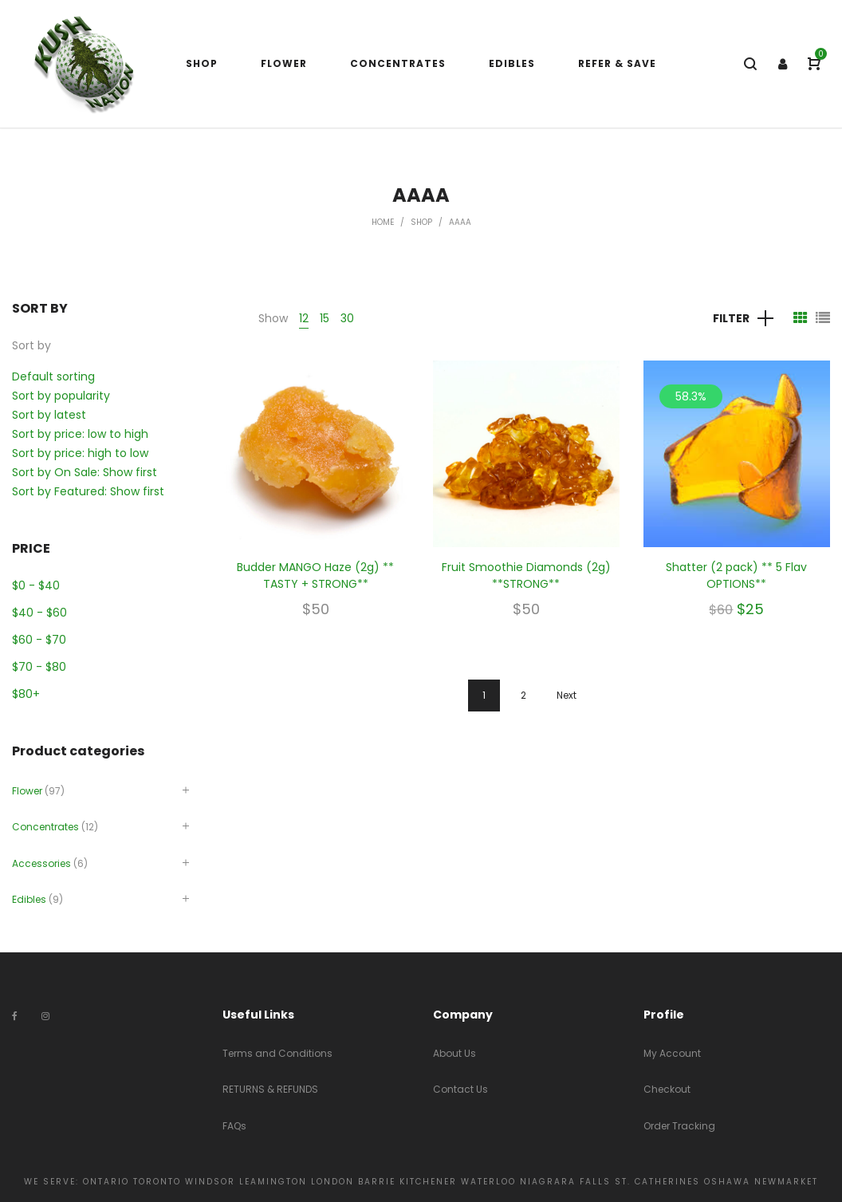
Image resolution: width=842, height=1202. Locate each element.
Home (383, 222)
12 (304, 318)
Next (566, 695)
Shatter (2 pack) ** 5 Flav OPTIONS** (736, 575)
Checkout (667, 1089)
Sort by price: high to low (80, 453)
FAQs (234, 1126)
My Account (672, 1053)
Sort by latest (49, 415)
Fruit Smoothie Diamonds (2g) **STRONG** (526, 575)
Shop (421, 222)
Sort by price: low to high (80, 434)
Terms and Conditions (277, 1053)
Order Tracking (679, 1126)
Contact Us (460, 1089)
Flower (27, 791)
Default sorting (53, 376)
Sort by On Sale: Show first (84, 472)
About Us (454, 1053)
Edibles (29, 899)
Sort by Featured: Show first (88, 491)
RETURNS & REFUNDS (270, 1089)
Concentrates (45, 827)
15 (324, 318)
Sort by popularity (61, 396)
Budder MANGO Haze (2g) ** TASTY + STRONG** (315, 575)
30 (347, 318)
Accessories (41, 863)
